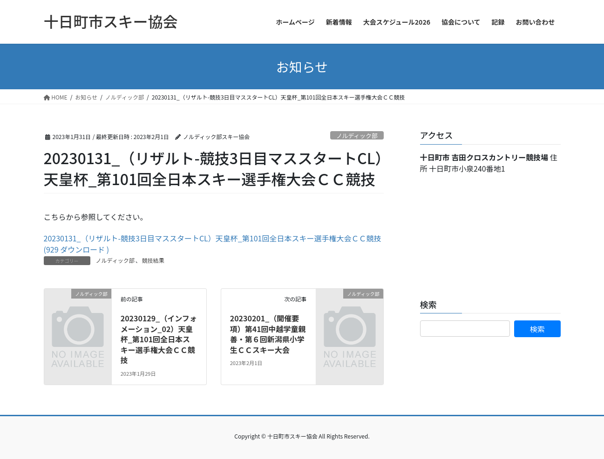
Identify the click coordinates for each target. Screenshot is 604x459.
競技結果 (153, 260)
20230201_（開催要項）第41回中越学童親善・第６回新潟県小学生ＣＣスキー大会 (268, 334)
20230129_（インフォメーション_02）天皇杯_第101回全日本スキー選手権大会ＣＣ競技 (159, 339)
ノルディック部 (357, 135)
